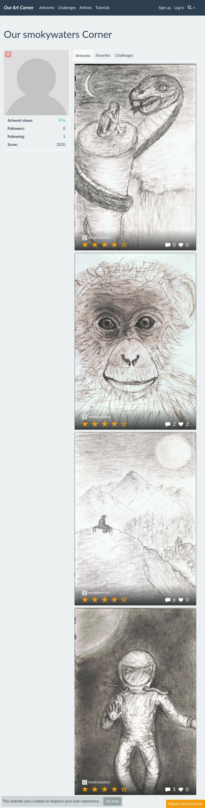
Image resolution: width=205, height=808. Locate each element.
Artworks (47, 7)
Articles (85, 7)
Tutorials (102, 7)
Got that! (112, 801)
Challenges (67, 7)
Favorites (103, 55)
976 (62, 120)
